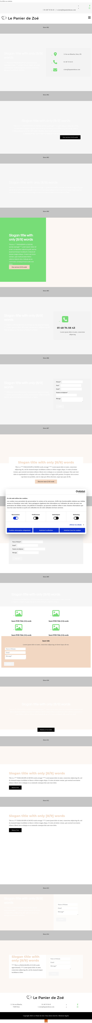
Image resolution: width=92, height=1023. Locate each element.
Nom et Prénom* (16, 542)
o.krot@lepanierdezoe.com (66, 10)
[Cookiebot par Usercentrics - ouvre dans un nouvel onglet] (77, 491)
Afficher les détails (75, 525)
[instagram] (89, 8)
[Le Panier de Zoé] (20, 20)
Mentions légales (64, 1016)
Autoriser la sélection (46, 530)
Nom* (57, 385)
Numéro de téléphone (17, 549)
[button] (70, 137)
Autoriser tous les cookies (72, 530)
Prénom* (58, 382)
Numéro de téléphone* (62, 392)
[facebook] (89, 6)
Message (58, 398)
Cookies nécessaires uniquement (19, 530)
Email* (58, 389)
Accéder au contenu (6, 1)
